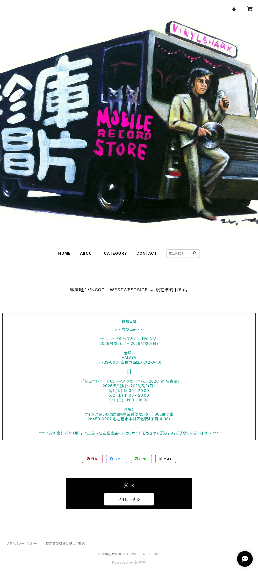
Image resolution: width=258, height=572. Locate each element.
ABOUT (87, 253)
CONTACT (146, 253)
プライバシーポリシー (21, 544)
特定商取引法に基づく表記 (65, 544)
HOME (64, 253)
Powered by (129, 562)
